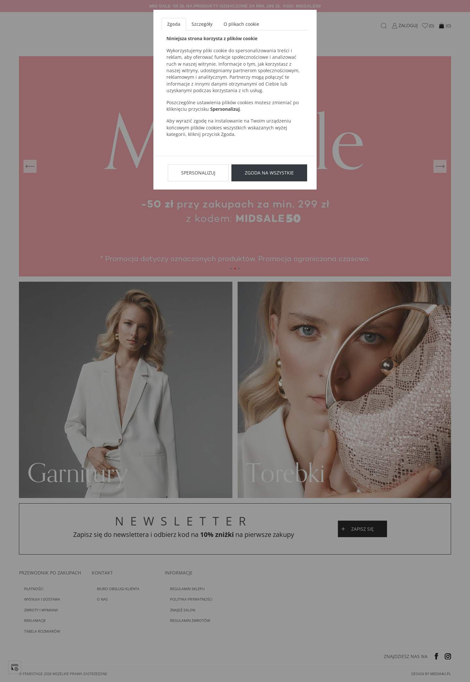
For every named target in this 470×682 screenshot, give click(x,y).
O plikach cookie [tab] (241, 24)
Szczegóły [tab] (202, 24)
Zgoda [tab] (173, 24)
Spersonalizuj (198, 173)
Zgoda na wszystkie (269, 173)
